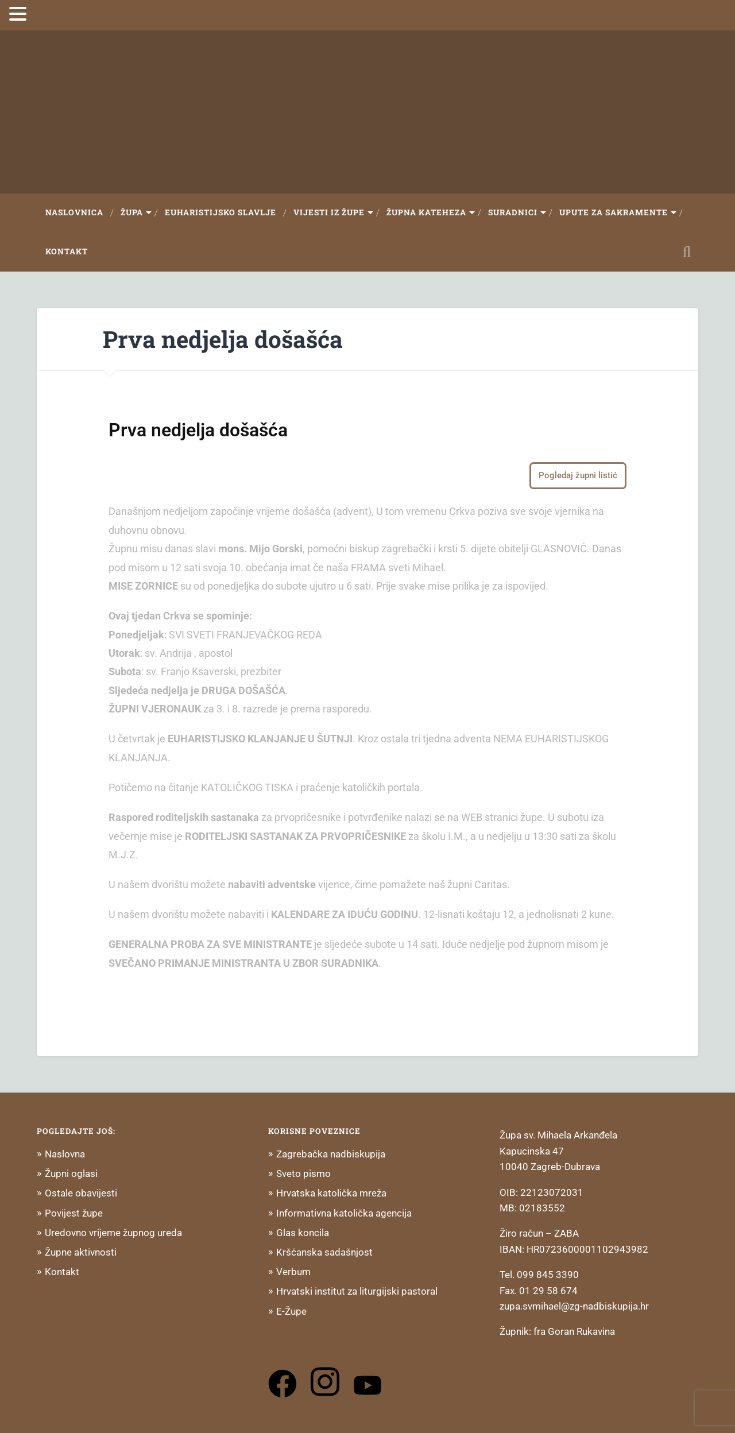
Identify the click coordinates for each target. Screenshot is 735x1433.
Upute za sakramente (613, 212)
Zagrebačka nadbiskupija (330, 1154)
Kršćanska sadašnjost (324, 1252)
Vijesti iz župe (329, 212)
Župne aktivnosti (81, 1252)
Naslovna (65, 1154)
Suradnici (512, 212)
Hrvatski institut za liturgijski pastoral (357, 1291)
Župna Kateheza (426, 212)
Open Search (686, 252)
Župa (132, 212)
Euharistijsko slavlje (220, 212)
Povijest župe (74, 1213)
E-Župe (291, 1311)
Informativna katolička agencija (344, 1213)
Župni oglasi (71, 1173)
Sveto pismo (303, 1173)
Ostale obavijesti (81, 1193)
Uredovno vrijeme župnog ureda (113, 1232)
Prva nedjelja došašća (223, 339)
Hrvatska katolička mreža (331, 1193)
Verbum (293, 1271)
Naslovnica (74, 212)
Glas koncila (302, 1232)
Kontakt (66, 251)
